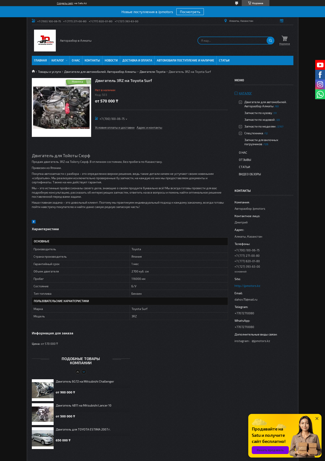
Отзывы (245, 160)
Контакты (92, 60)
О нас (76, 60)
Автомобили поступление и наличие (185, 60)
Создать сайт (65, 3)
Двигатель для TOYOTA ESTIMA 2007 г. (83, 429)
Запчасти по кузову (258, 113)
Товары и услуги (49, 71)
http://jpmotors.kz (247, 285)
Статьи (224, 60)
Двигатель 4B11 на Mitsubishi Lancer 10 (83, 405)
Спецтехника (253, 133)
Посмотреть (190, 12)
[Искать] (270, 40)
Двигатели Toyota (152, 71)
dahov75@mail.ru (246, 299)
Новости (111, 60)
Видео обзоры (250, 174)
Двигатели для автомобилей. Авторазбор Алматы (100, 71)
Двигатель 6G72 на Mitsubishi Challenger (85, 381)
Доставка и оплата (137, 60)
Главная (40, 60)
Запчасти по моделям (260, 126)
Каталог (57, 60)
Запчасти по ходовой (259, 119)
